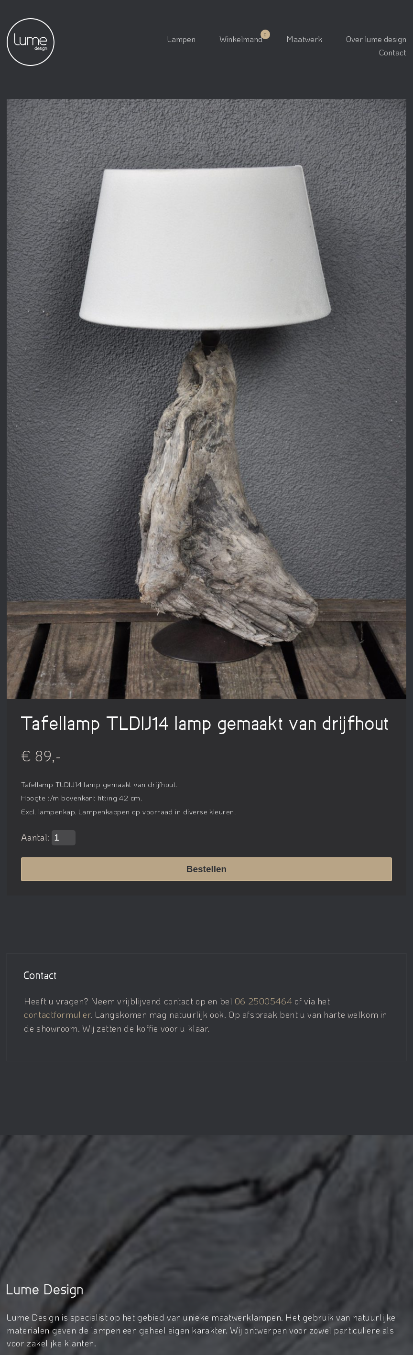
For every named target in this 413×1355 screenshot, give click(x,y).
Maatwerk (304, 38)
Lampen (181, 38)
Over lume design (376, 38)
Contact (392, 52)
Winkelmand (240, 38)
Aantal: (48, 837)
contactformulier (57, 1014)
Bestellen (206, 869)
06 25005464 (263, 1001)
